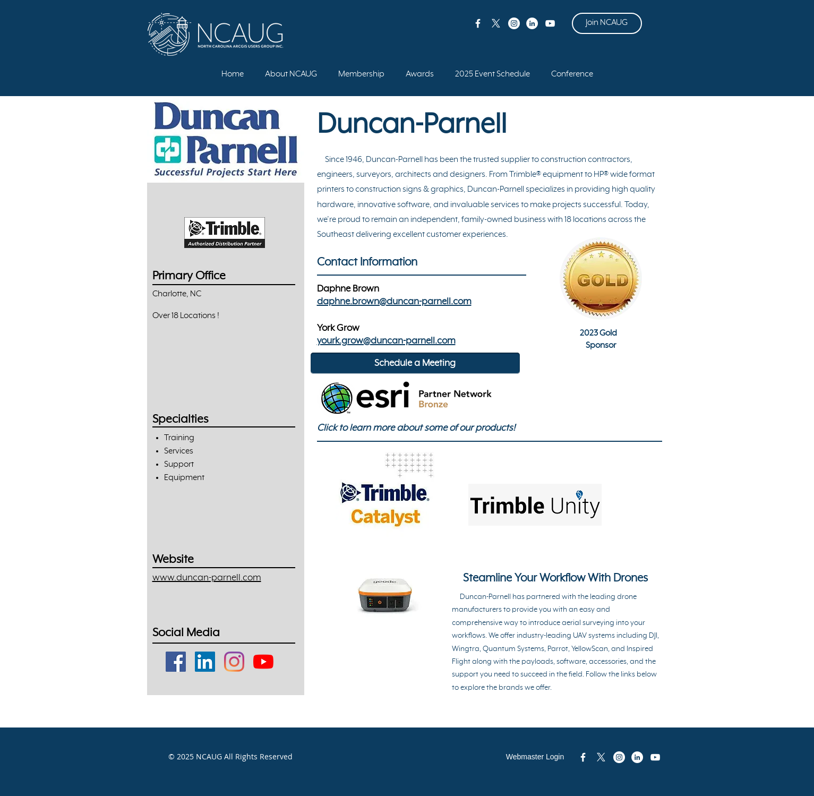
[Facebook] (176, 662)
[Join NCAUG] (607, 23)
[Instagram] (234, 662)
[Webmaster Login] (535, 757)
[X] (496, 23)
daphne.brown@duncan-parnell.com (394, 301)
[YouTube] (263, 662)
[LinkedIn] (205, 662)
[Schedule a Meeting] (415, 363)
